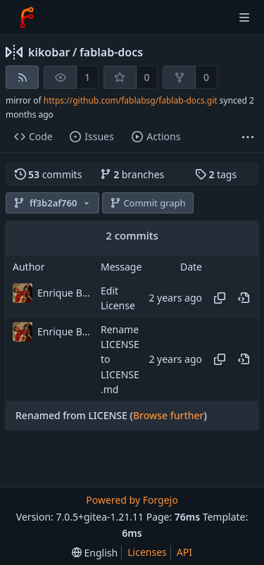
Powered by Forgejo (131, 500)
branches (132, 174)
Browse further (168, 415)
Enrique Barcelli (65, 292)
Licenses (147, 552)
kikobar (49, 52)
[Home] (26, 17)
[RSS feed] (22, 77)
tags (216, 174)
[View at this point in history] (243, 298)
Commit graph (148, 203)
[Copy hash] (219, 298)
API (184, 552)
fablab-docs (111, 52)
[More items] (247, 137)
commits (48, 174)
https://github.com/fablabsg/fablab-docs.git (131, 100)
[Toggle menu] (244, 17)
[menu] (95, 552)
